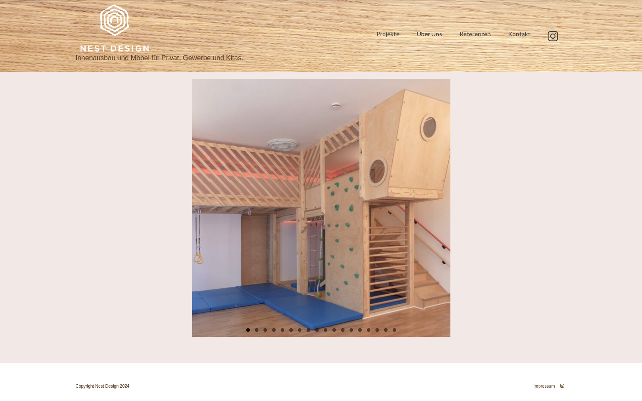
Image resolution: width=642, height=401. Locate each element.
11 (334, 330)
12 (342, 330)
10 (325, 330)
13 (351, 330)
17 (386, 330)
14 (360, 330)
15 (368, 330)
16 (377, 330)
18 (394, 330)
